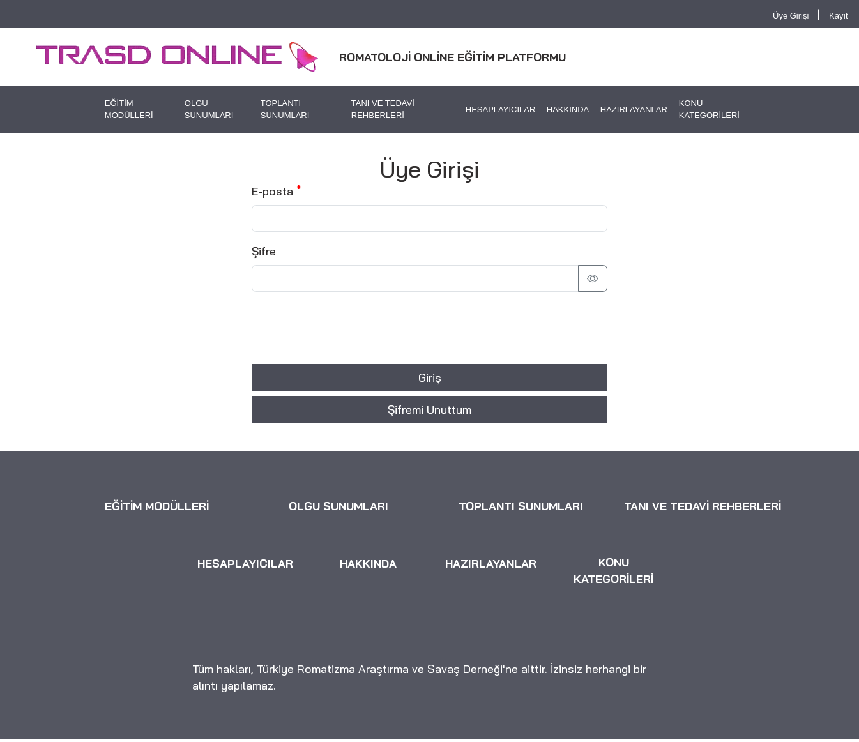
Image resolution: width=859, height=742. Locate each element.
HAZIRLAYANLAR (633, 109)
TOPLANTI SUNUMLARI (285, 109)
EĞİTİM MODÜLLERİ (129, 109)
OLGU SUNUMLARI (209, 109)
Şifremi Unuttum (429, 409)
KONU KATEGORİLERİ (709, 109)
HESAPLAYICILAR (501, 109)
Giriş (429, 377)
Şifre (264, 251)
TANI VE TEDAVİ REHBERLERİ (382, 109)
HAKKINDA (568, 109)
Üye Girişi (791, 15)
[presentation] (349, 328)
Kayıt (838, 15)
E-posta (272, 191)
